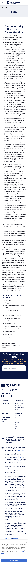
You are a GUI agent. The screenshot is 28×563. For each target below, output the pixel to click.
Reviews (17, 418)
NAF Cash (4, 424)
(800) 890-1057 (6, 393)
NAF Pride (17, 410)
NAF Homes (4, 422)
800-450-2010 (12, 440)
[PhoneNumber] (2, 3)
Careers (17, 422)
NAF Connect (5, 419)
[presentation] (14, 375)
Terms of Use (16, 540)
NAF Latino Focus (19, 403)
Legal (6, 7)
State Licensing (16, 538)
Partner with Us (5, 417)
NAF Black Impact (19, 407)
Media (16, 420)
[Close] (26, 543)
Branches (17, 424)
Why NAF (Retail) (6, 403)
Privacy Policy (8, 540)
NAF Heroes (18, 405)
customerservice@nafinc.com (17, 460)
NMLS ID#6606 (8, 538)
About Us (17, 415)
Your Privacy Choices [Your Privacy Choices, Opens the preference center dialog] (14, 557)
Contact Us (18, 429)
